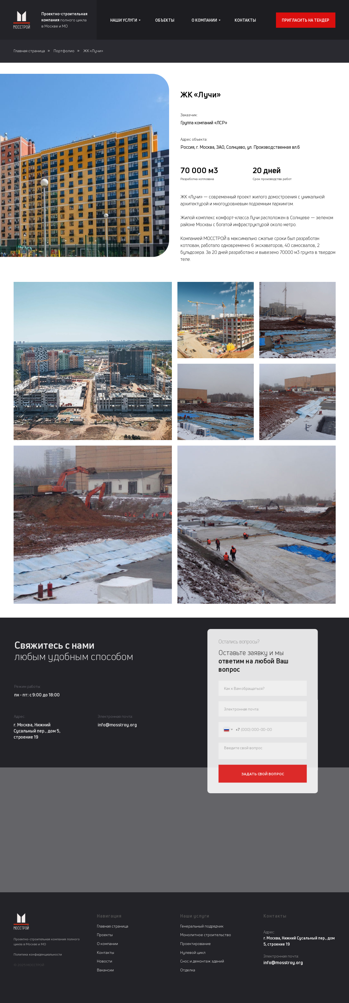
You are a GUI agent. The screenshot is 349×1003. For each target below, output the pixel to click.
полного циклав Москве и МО (64, 20)
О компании (107, 943)
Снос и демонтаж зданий (202, 961)
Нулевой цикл (192, 952)
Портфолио (64, 50)
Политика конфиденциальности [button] (38, 954)
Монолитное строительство (205, 934)
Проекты (105, 934)
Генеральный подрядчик (202, 926)
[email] (262, 709)
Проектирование (195, 943)
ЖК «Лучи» (93, 50)
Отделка (187, 969)
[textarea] (262, 750)
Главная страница (29, 50)
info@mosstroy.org (119, 724)
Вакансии (105, 969)
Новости (104, 961)
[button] (305, 20)
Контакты (105, 952)
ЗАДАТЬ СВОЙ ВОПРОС (262, 772)
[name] (262, 689)
